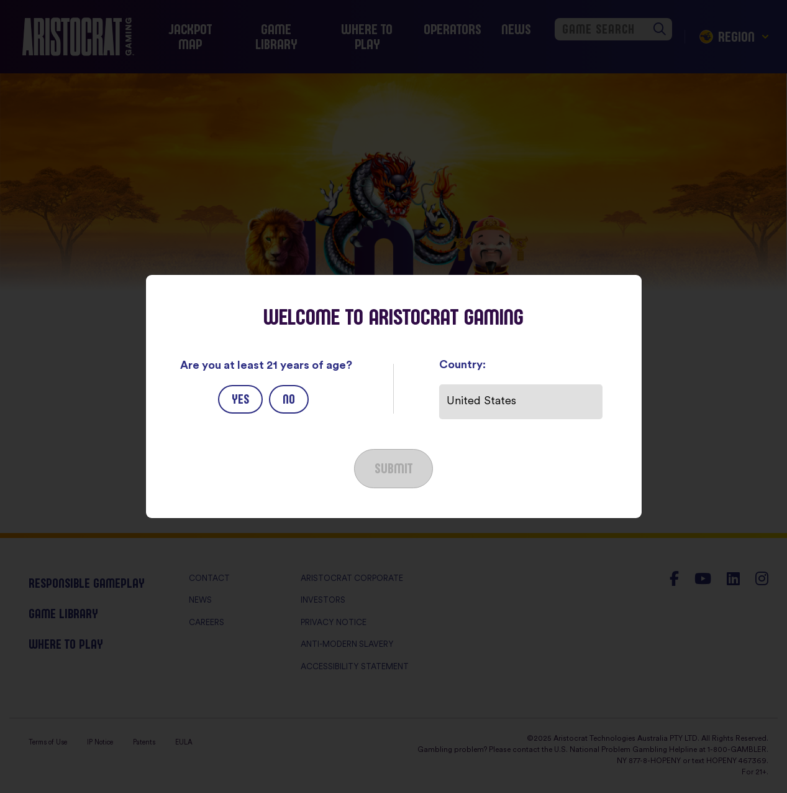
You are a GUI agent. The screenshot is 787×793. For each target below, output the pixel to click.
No (289, 399)
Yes (240, 399)
